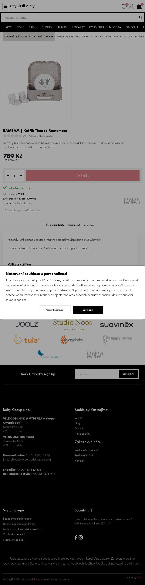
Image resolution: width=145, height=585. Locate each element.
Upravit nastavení (55, 309)
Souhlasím (88, 309)
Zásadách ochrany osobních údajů (96, 295)
